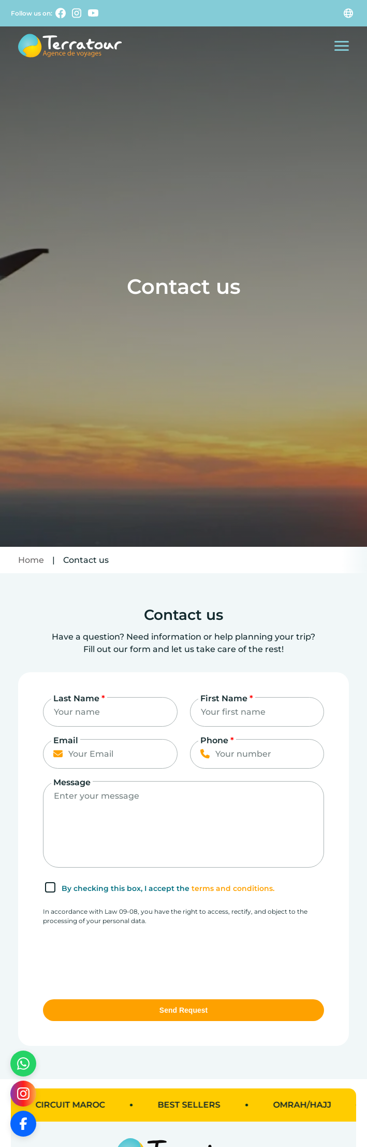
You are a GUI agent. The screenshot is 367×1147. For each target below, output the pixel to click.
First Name (226, 698)
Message (72, 782)
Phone (217, 740)
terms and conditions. (233, 888)
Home (31, 560)
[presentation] (121, 958)
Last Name (79, 698)
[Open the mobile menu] (341, 46)
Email (65, 740)
